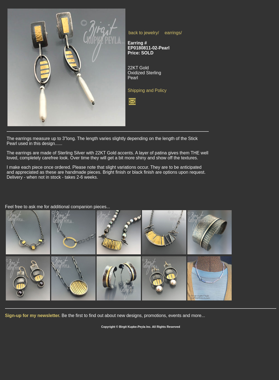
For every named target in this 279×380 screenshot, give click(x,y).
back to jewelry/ (143, 32)
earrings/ (173, 32)
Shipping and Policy (147, 90)
